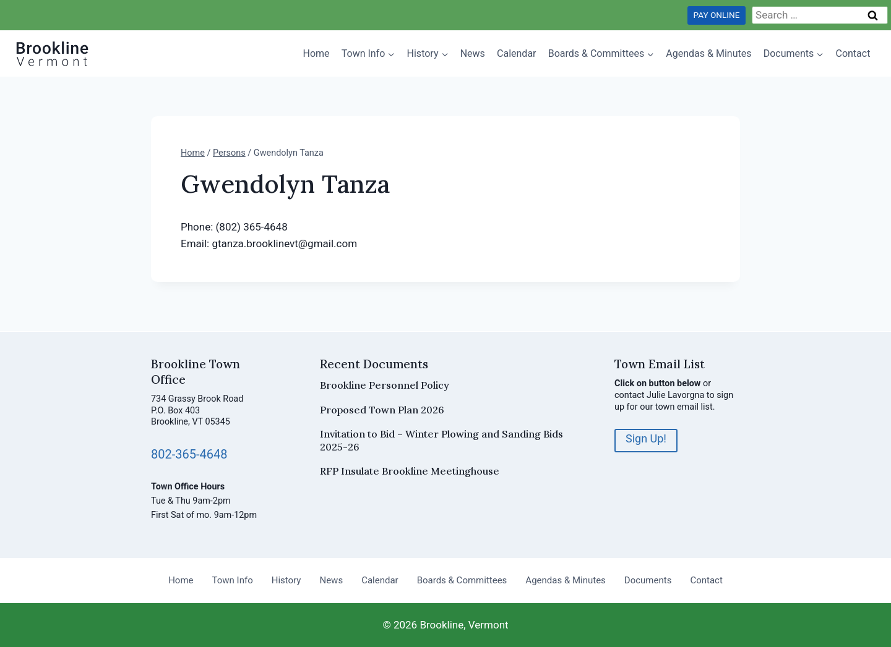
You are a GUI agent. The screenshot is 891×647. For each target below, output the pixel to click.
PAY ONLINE (717, 15)
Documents (648, 580)
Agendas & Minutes (708, 53)
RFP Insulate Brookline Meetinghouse (409, 471)
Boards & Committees (462, 580)
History (286, 580)
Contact (852, 53)
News (472, 53)
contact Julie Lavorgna (659, 395)
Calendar (516, 53)
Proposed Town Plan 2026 (382, 410)
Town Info (232, 580)
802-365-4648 (189, 454)
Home (316, 53)
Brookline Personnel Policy (384, 385)
